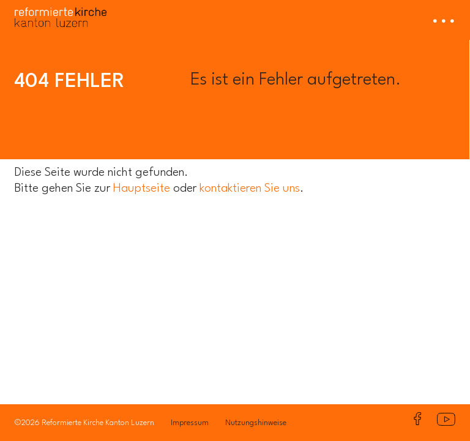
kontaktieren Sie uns (250, 189)
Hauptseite (141, 189)
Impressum (190, 423)
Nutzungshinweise (255, 423)
